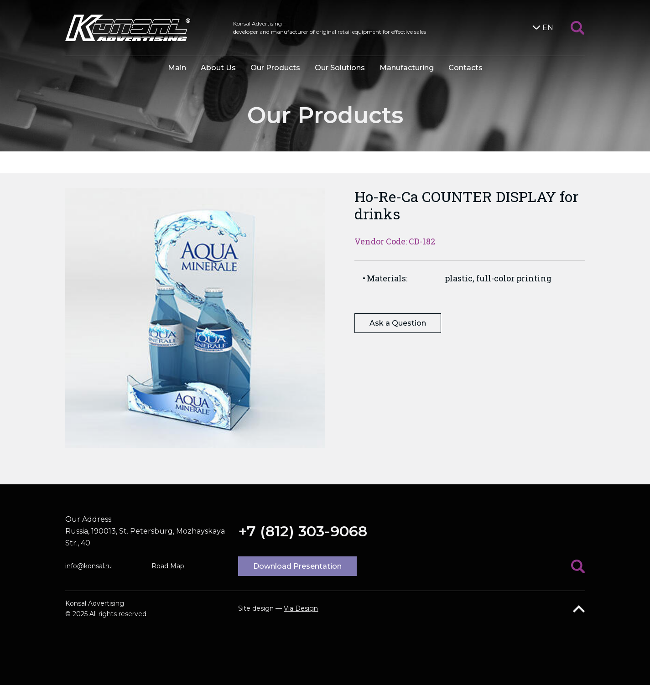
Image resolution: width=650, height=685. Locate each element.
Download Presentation (297, 566)
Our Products (275, 67)
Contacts (465, 67)
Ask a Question (397, 323)
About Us (218, 67)
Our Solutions (340, 67)
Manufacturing (407, 67)
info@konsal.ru (88, 566)
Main (177, 67)
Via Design (301, 608)
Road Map (167, 566)
